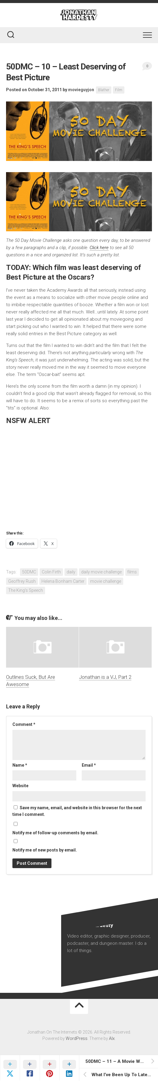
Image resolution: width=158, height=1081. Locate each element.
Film (118, 90)
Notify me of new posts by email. (44, 850)
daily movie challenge (101, 571)
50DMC (29, 571)
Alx (112, 1038)
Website (20, 785)
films (132, 571)
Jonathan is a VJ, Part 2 (105, 677)
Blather (103, 90)
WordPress (76, 1038)
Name (19, 765)
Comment (23, 724)
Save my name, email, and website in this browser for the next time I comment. (77, 811)
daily (71, 571)
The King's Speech (25, 590)
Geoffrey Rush (22, 581)
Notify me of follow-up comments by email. (55, 832)
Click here (99, 247)
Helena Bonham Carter (62, 581)
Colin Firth (51, 571)
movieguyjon (81, 89)
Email (89, 765)
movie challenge (105, 581)
